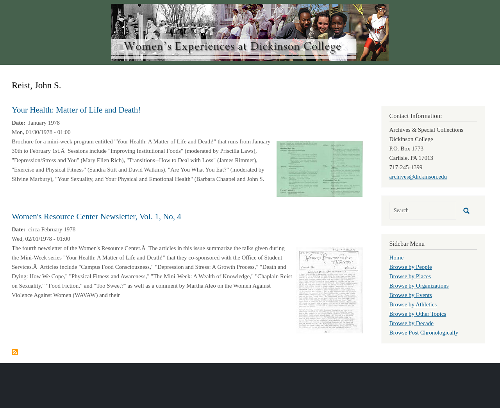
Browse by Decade (411, 323)
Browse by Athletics (413, 304)
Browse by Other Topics (417, 314)
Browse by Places (410, 276)
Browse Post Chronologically (424, 332)
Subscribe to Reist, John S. (15, 352)
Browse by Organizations (419, 286)
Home (396, 257)
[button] (319, 168)
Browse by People (410, 267)
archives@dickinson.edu (418, 177)
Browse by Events (410, 295)
